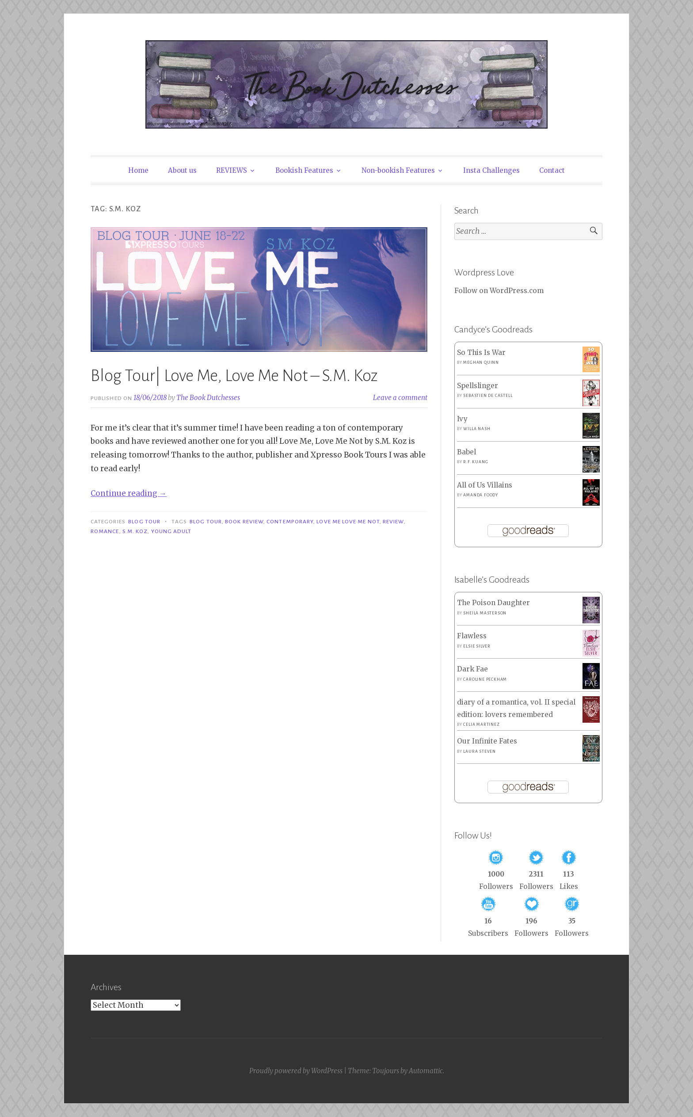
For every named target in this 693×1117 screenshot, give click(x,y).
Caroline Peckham (485, 679)
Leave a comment (400, 397)
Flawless (472, 636)
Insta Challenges (491, 170)
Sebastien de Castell (487, 395)
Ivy (462, 419)
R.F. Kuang (475, 462)
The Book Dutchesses (208, 397)
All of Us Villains (484, 485)
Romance (105, 531)
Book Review (244, 521)
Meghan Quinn (481, 362)
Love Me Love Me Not (348, 521)
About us (182, 170)
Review (393, 521)
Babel (466, 452)
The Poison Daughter (493, 603)
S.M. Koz (135, 531)
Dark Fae (472, 669)
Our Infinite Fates (487, 741)
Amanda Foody (480, 495)
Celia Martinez (481, 724)
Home (138, 170)
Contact (552, 170)
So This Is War (481, 352)
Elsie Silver (477, 646)
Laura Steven (479, 751)
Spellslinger (477, 385)
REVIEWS (231, 170)
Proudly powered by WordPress (296, 1071)
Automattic (426, 1071)
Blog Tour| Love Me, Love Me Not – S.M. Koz (234, 376)
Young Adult (171, 531)
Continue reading (129, 493)
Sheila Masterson (484, 613)
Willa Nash (476, 429)
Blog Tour (144, 521)
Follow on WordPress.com (499, 290)
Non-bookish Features (398, 170)
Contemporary (290, 521)
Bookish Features (304, 170)
